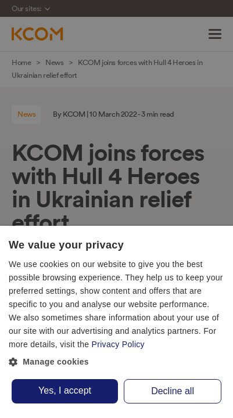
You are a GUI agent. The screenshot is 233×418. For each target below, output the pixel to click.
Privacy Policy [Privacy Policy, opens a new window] (118, 344)
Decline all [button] (172, 391)
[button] (116, 362)
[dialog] (116, 322)
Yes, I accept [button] (64, 390)
